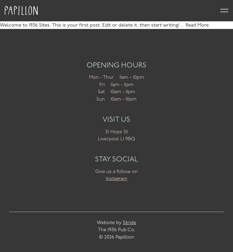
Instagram (116, 178)
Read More (197, 25)
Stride (129, 222)
